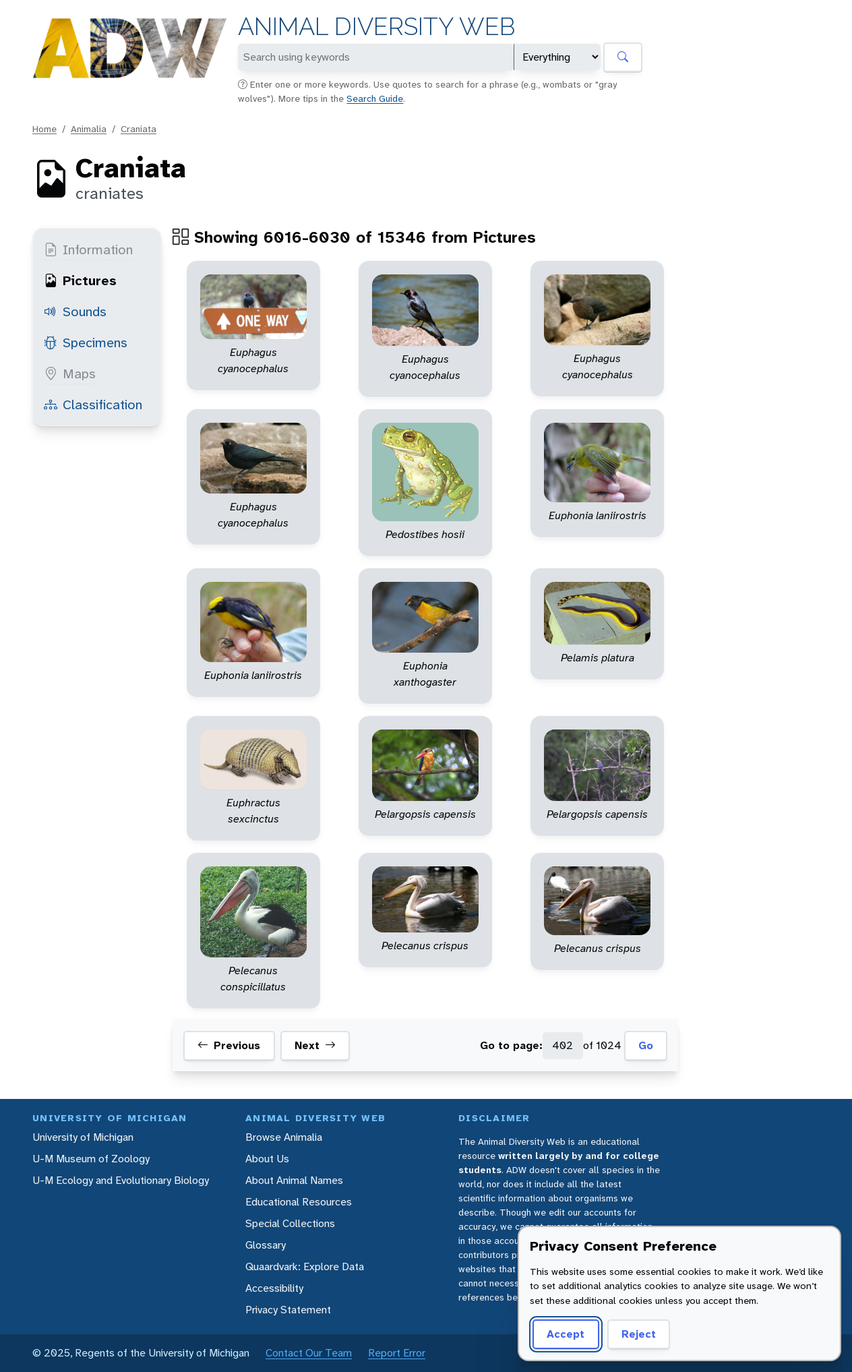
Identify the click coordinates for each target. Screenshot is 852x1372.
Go (645, 1045)
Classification (93, 404)
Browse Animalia (283, 1137)
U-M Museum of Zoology (91, 1159)
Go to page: (511, 1045)
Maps (70, 373)
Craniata (138, 129)
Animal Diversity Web (376, 26)
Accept (565, 1334)
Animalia (88, 129)
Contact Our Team (309, 1353)
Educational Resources (298, 1202)
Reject (638, 1334)
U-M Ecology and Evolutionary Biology (120, 1180)
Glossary (265, 1245)
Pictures (80, 280)
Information (88, 249)
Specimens (85, 342)
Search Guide (374, 98)
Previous (228, 1046)
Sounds (75, 311)
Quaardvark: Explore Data (304, 1266)
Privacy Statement (288, 1310)
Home (44, 129)
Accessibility (274, 1288)
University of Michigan (82, 1137)
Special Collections (290, 1223)
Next (315, 1046)
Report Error (396, 1353)
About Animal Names (294, 1180)
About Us (267, 1159)
